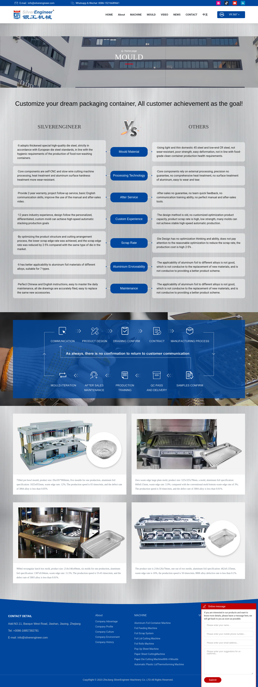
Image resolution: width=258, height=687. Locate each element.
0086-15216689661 (109, 3)
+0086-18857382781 (26, 630)
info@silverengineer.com (41, 3)
